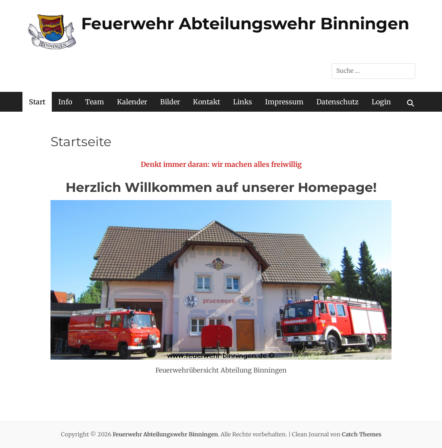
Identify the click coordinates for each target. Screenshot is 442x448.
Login (381, 101)
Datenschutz (337, 101)
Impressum (284, 101)
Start (37, 101)
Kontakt (206, 101)
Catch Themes (362, 434)
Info (65, 101)
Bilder (170, 101)
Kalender (132, 101)
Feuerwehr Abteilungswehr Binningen (245, 23)
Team (94, 101)
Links (242, 101)
